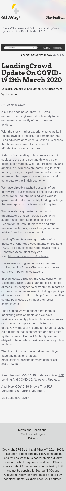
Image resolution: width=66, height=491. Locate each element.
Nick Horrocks (14, 89)
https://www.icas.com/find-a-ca (28, 256)
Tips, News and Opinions (25, 28)
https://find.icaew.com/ (28, 271)
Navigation (55, 17)
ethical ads (58, 54)
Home (5, 28)
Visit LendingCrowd (14, 397)
